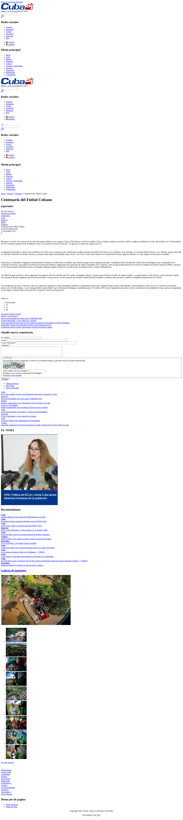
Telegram (9, 36)
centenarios (5, 216)
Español (10, 45)
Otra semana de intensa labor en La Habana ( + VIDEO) (23, 554)
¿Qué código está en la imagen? (16, 373)
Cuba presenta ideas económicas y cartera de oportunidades (24, 414)
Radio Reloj (5, 781)
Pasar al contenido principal (12, 2)
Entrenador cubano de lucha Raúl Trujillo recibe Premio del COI (26, 325)
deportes (4, 220)
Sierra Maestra (6, 796)
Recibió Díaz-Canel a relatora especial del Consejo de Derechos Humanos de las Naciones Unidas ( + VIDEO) (44, 563)
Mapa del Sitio (11, 809)
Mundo (8, 59)
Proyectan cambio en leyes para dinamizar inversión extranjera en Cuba (29, 396)
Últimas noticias (12, 385)
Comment (5, 345)
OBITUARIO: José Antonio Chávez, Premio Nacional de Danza (26, 541)
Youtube (9, 27)
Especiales (10, 70)
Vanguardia (5, 783)
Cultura (9, 64)
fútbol (3, 222)
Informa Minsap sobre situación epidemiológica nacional (23, 519)
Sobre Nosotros (12, 806)
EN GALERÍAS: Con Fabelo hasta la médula (18, 545)
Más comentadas (12, 390)
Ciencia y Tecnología (14, 66)
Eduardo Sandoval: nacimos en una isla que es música (22, 567)
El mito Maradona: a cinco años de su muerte (18, 321)
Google (18, 314)
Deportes (9, 61)
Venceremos (5, 794)
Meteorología (6, 772)
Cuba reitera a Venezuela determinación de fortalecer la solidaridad (27, 558)
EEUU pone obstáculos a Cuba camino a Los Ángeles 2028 (24, 532)
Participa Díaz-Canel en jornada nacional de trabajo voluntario (25, 536)
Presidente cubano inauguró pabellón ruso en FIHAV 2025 (24, 523)
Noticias (10, 194)
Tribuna (4, 778)
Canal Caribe (6, 774)
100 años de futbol (8, 213)
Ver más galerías (7, 764)
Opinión (9, 68)
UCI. (99, 817)
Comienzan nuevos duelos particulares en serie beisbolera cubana (26, 327)
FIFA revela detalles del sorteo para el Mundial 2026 (21, 318)
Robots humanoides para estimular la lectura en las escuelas (24, 409)
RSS (7, 38)
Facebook (9, 34)
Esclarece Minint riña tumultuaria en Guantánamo (20, 422)
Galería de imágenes (13, 572)
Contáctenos (10, 75)
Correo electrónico (8, 343)
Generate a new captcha (12, 377)
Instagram (10, 29)
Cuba (8, 57)
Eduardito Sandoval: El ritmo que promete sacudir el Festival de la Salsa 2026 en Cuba (35, 427)
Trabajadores (6, 785)
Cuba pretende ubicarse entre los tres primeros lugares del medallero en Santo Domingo (35, 323)
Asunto (4, 340)
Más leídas (10, 388)
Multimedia (10, 72)
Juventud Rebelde (8, 789)
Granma (4, 787)
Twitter (8, 32)
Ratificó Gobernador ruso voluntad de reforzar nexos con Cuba (25, 405)
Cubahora (5, 792)
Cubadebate (5, 776)
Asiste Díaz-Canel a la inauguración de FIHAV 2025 (21, 528)
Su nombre (5, 338)
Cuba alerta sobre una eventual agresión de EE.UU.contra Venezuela (28, 549)
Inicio (8, 55)
